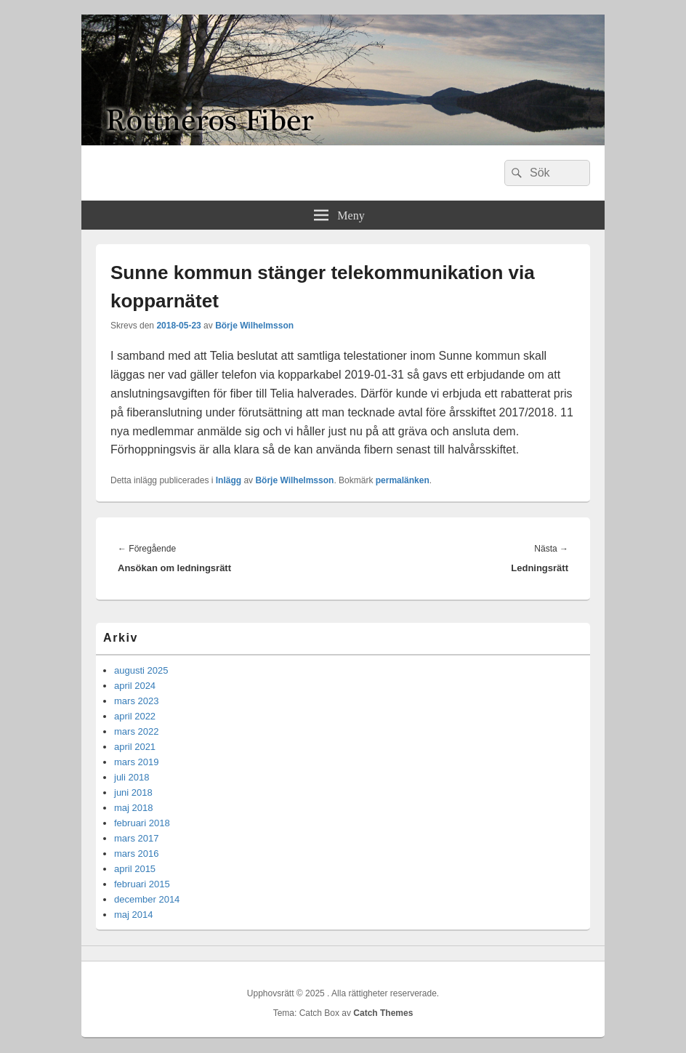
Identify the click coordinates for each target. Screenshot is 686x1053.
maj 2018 (133, 807)
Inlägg (228, 480)
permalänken (402, 480)
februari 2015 (142, 884)
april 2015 (135, 868)
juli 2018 (131, 777)
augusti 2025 (141, 670)
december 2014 (146, 899)
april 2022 (135, 716)
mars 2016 (136, 853)
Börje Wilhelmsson (254, 325)
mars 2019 (136, 762)
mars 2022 (136, 731)
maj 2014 (133, 914)
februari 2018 (142, 823)
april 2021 (135, 746)
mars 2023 (136, 700)
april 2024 (135, 685)
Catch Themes (383, 1013)
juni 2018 (133, 792)
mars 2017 (136, 838)
